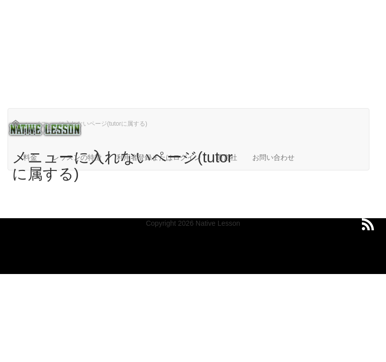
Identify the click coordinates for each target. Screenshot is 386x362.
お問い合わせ (273, 157)
